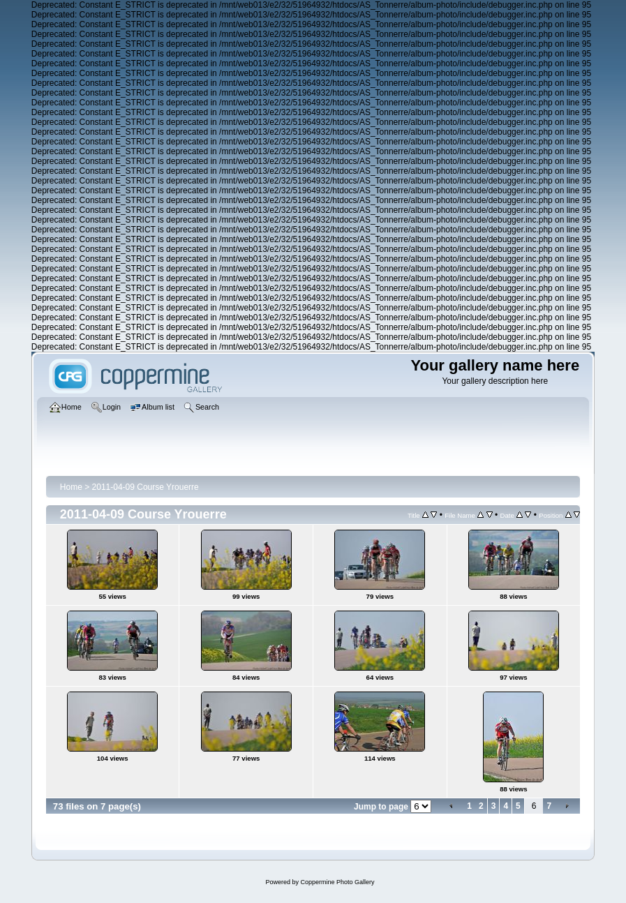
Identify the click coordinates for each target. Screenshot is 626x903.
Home (71, 487)
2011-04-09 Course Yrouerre (145, 487)
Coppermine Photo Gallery (337, 882)
